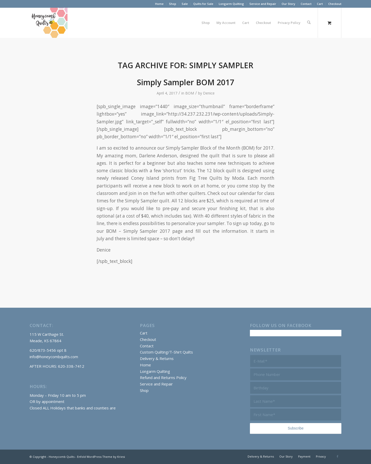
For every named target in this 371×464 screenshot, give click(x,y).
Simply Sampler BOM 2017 (185, 82)
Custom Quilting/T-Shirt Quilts (166, 352)
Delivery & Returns (157, 358)
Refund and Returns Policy (163, 377)
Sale (185, 4)
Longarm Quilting (231, 4)
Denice (209, 93)
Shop (172, 4)
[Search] (309, 22)
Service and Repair (262, 4)
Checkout (334, 4)
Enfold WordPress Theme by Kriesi (101, 457)
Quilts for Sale (203, 4)
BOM (189, 93)
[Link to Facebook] (337, 456)
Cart (320, 4)
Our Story (288, 4)
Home (159, 4)
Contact (306, 4)
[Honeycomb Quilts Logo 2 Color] (49, 22)
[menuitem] (159, 4)
